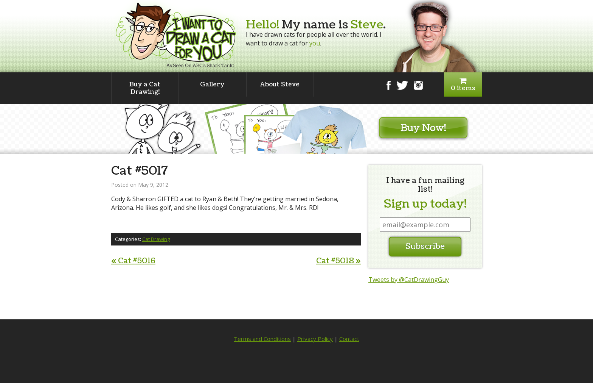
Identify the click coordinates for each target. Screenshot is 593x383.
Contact (349, 338)
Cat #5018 (338, 261)
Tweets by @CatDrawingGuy (408, 279)
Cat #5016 (133, 261)
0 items (463, 84)
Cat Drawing (156, 239)
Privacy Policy (315, 338)
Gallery (212, 84)
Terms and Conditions (262, 338)
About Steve (280, 84)
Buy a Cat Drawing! (144, 88)
